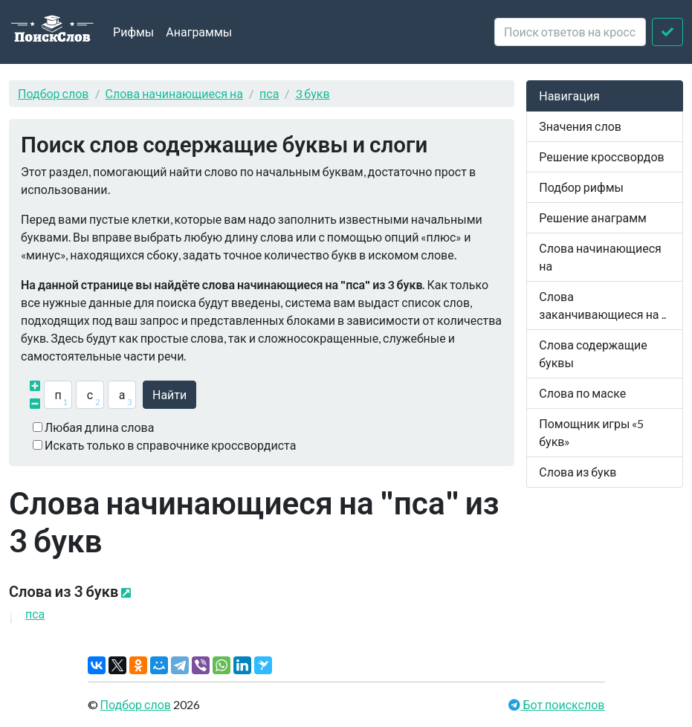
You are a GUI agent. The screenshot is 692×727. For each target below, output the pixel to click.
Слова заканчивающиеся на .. (602, 305)
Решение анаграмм (593, 217)
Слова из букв (577, 472)
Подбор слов (53, 93)
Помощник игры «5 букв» (591, 432)
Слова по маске (582, 393)
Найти (169, 394)
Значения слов (580, 126)
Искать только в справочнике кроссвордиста (170, 445)
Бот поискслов (562, 704)
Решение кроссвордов (601, 156)
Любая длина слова (99, 427)
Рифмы (133, 32)
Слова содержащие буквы (593, 353)
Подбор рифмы (581, 187)
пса (269, 93)
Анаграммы (199, 32)
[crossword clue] (570, 32)
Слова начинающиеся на (175, 93)
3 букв (312, 93)
